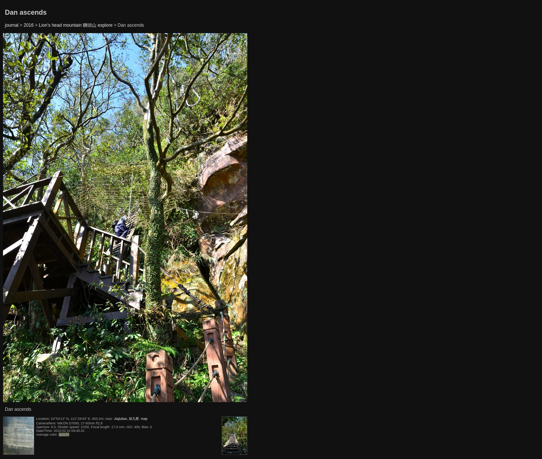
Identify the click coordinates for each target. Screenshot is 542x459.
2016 (29, 25)
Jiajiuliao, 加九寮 (126, 419)
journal (11, 25)
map (144, 419)
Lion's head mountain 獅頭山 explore (76, 25)
